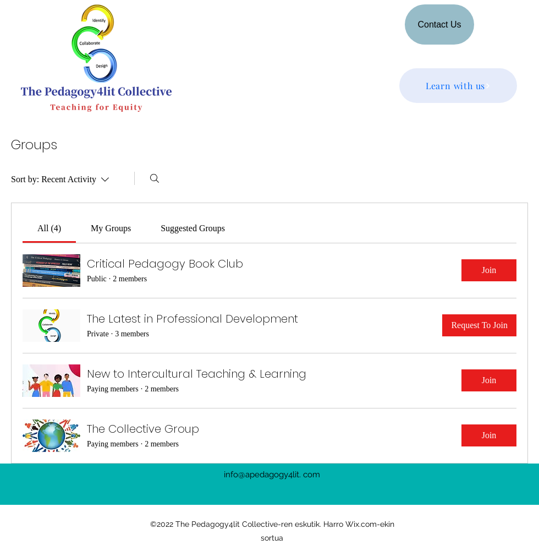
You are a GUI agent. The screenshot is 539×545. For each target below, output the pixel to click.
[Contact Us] (439, 24)
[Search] (154, 178)
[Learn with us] (458, 85)
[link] (49, 228)
